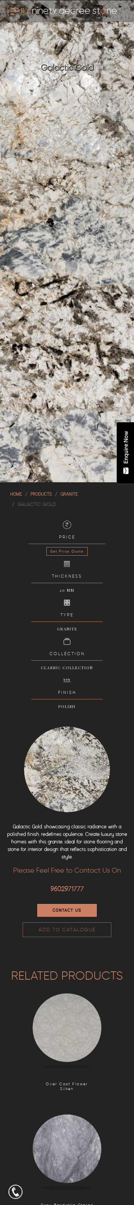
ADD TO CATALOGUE (67, 930)
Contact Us (67, 910)
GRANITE (69, 494)
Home (16, 494)
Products (41, 494)
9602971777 (67, 889)
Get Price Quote (67, 551)
